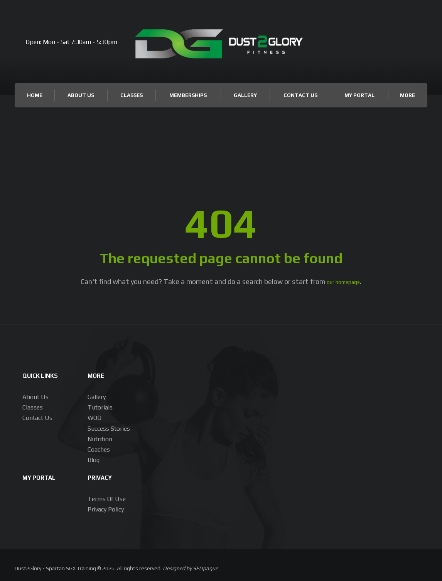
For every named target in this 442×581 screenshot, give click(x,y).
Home (34, 95)
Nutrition (100, 438)
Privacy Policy (106, 508)
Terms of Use (107, 498)
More (407, 95)
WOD (94, 417)
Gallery (245, 95)
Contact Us (300, 95)
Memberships (188, 95)
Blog (94, 459)
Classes (131, 95)
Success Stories (109, 428)
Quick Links (45, 374)
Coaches (99, 448)
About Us (80, 95)
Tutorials (100, 406)
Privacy (103, 476)
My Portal (359, 95)
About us (35, 396)
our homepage (343, 281)
